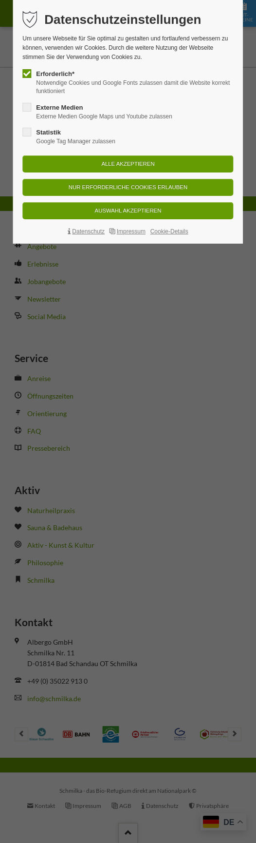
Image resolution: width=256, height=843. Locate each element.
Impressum (131, 231)
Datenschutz (88, 231)
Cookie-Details (169, 231)
